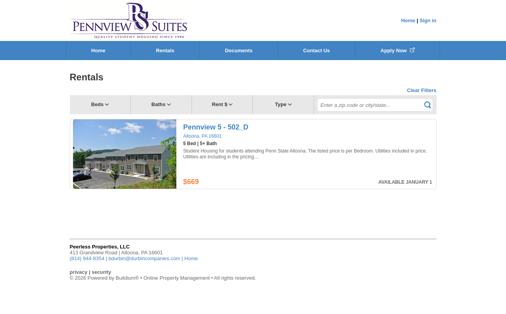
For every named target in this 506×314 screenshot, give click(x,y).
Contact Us (316, 50)
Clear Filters (421, 90)
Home (408, 20)
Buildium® (126, 278)
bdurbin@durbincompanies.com (144, 258)
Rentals (165, 50)
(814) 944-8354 (87, 258)
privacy (79, 272)
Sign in (427, 20)
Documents (238, 50)
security (101, 272)
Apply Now (397, 50)
